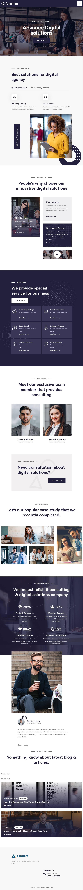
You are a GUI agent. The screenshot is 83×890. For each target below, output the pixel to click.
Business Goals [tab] (19, 87)
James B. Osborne (57, 439)
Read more (7, 805)
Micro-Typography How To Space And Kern (25, 830)
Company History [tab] (40, 87)
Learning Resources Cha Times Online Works (26, 801)
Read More (19, 232)
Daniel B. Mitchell (26, 439)
